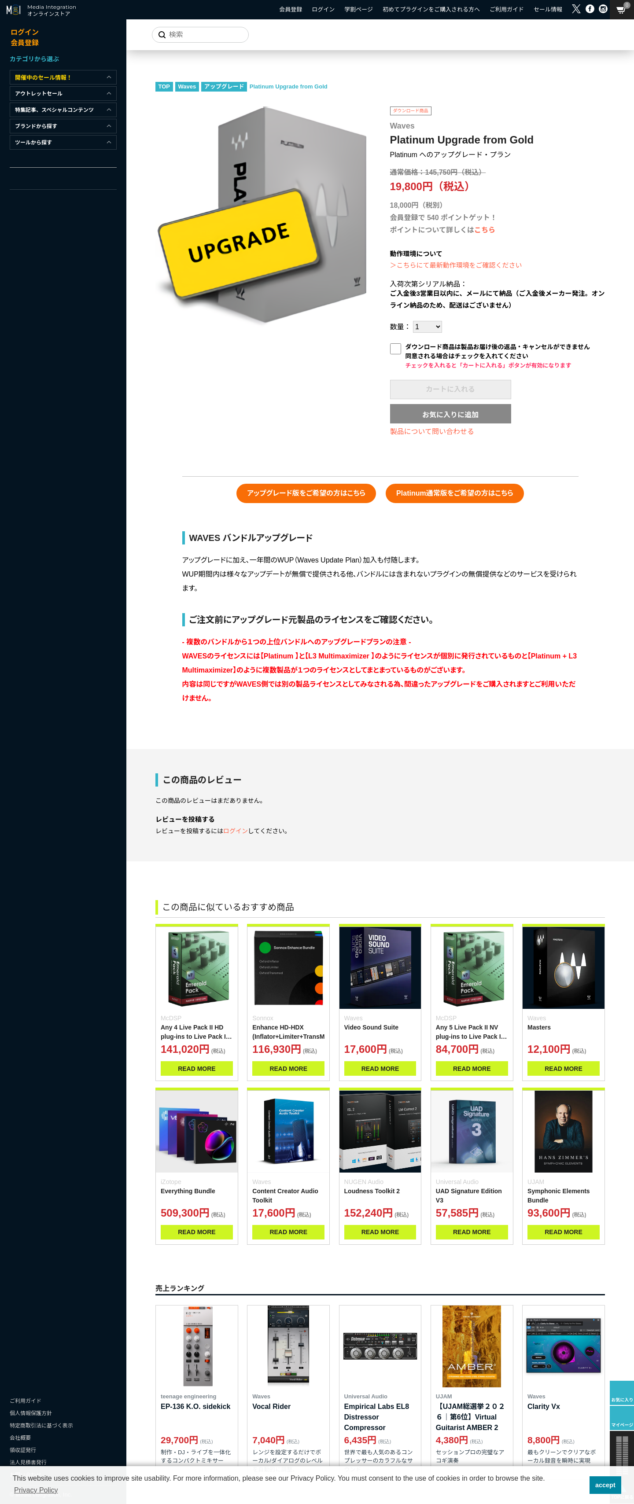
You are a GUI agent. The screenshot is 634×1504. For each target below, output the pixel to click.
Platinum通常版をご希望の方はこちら (454, 493)
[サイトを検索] (200, 35)
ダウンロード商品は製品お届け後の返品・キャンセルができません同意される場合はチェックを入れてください (497, 356)
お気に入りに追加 (450, 415)
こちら (484, 230)
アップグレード (224, 86)
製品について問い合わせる (432, 431)
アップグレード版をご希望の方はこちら (306, 493)
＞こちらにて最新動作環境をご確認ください (456, 265)
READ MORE (197, 1068)
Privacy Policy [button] (36, 1490)
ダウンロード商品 (410, 110)
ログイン (235, 831)
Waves (187, 86)
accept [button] (605, 1485)
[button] (580, 1485)
